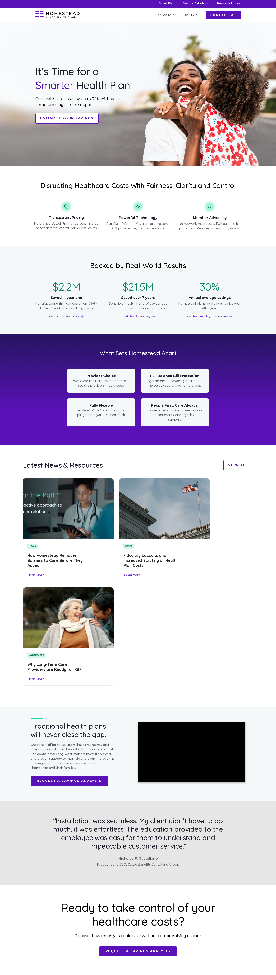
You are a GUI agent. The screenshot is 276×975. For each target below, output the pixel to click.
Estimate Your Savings (67, 118)
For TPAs (190, 15)
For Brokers (164, 15)
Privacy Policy (138, 911)
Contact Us (223, 15)
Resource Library (229, 3)
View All (238, 465)
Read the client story (64, 316)
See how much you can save (207, 316)
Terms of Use (137, 917)
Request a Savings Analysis (70, 669)
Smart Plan (166, 3)
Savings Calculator (195, 3)
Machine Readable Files (139, 904)
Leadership (98, 905)
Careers (96, 920)
